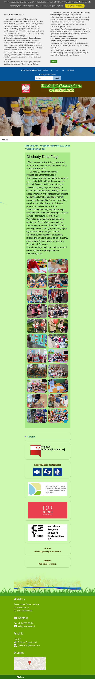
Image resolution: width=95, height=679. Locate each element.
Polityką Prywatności (63, 2)
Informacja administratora (47, 74)
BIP (17, 639)
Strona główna (26, 70)
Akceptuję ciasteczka (75, 6)
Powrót (31, 436)
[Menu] (47, 139)
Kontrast (70, 70)
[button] (92, 116)
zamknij (54, 61)
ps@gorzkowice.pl (24, 626)
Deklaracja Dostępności (27, 645)
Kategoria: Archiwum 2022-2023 (55, 146)
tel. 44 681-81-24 (23, 623)
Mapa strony (36, 70)
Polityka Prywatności (25, 642)
